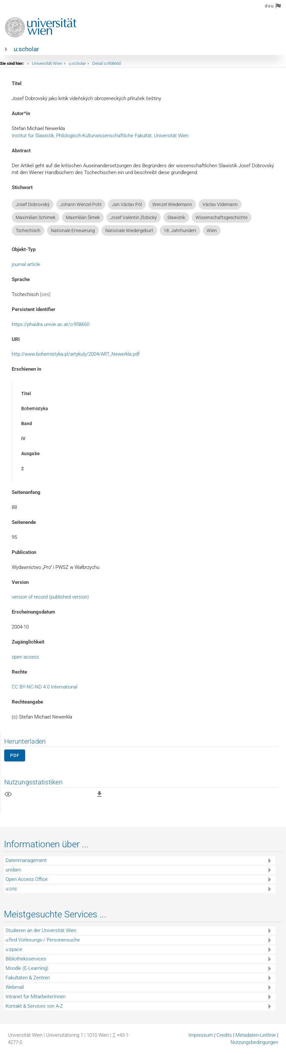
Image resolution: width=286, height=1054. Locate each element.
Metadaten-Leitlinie (255, 1035)
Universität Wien (47, 63)
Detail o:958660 (106, 63)
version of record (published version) (50, 597)
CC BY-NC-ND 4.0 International (44, 687)
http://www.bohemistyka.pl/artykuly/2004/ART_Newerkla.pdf (76, 354)
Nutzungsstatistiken (33, 782)
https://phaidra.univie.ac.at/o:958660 (50, 324)
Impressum (200, 1035)
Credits (224, 1035)
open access (25, 657)
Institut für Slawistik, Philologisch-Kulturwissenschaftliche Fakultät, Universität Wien (100, 136)
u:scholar (26, 49)
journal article (26, 264)
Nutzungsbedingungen (254, 1042)
